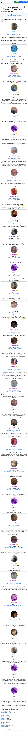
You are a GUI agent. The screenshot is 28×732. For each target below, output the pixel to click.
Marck (2, 726)
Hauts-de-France (12, 5)
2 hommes (10, 11)
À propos (21, 730)
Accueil (2, 5)
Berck (2, 715)
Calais (2, 711)
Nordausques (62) (10, 449)
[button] (10, 1)
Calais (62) (10, 158)
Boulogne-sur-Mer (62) (10, 96)
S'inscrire (17, 1)
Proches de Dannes (17, 15)
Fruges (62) (10, 369)
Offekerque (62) (10, 489)
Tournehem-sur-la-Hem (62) (10, 605)
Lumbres (3, 723)
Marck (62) (10, 199)
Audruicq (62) (10, 391)
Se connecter (24, 1)
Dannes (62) (10, 34)
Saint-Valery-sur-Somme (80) (10, 471)
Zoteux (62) (10, 658)
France (6, 5)
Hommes (9, 15)
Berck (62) (10, 136)
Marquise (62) (10, 180)
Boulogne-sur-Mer (5, 712)
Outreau (3, 722)
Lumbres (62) (10, 76)
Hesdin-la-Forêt (4, 725)
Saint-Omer (3, 714)
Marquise (3, 719)
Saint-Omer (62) (10, 312)
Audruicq (3, 721)
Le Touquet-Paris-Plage (6, 716)
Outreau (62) (10, 348)
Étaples (3, 718)
